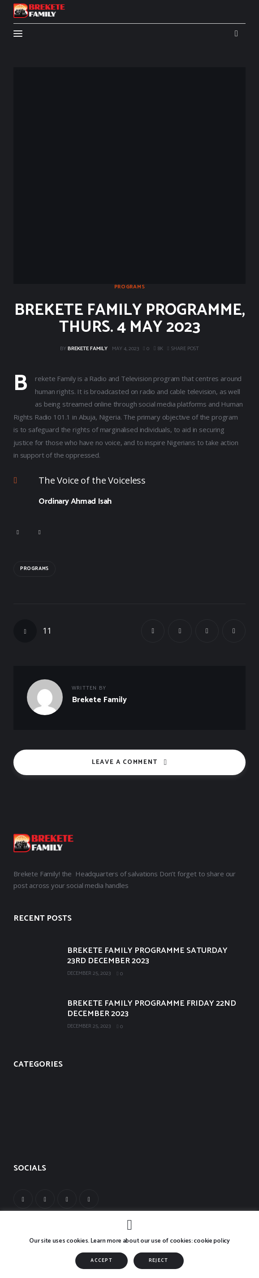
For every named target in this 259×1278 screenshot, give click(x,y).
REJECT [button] (158, 1261)
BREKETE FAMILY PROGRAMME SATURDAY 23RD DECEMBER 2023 (147, 956)
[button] (183, 349)
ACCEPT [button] (101, 1261)
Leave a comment (126, 762)
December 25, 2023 (89, 973)
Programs (129, 287)
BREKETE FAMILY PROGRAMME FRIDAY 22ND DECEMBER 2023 (151, 1009)
